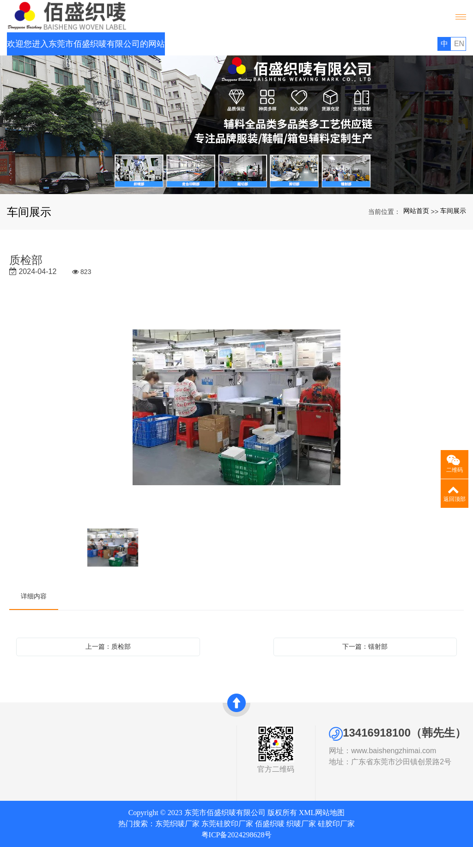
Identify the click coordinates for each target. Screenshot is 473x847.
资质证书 (29, 754)
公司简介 (29, 743)
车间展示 (453, 210)
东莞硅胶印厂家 (227, 824)
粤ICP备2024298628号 (236, 835)
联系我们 (123, 764)
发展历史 (29, 764)
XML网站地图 (322, 813)
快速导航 (127, 731)
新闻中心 (123, 754)
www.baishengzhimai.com (420, 751)
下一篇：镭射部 (365, 646)
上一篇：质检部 (108, 646)
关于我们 (32, 731)
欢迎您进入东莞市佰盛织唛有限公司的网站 (86, 44)
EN (459, 44)
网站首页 (416, 210)
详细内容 (34, 596)
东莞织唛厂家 (177, 824)
